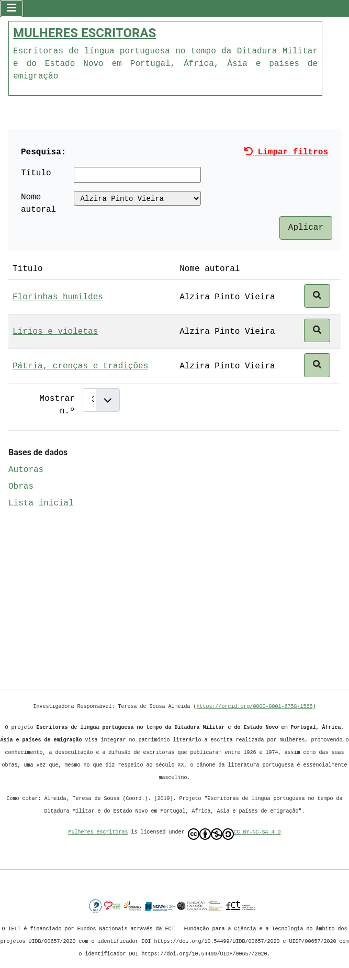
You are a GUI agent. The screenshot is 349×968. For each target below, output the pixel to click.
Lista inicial (41, 502)
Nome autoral (38, 202)
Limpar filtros (286, 151)
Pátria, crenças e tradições (80, 365)
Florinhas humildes (58, 296)
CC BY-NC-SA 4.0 (234, 834)
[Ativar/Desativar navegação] (11, 8)
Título (36, 172)
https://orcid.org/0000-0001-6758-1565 (255, 706)
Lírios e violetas (55, 330)
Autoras (25, 469)
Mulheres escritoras (98, 832)
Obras (20, 485)
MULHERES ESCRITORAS (84, 32)
